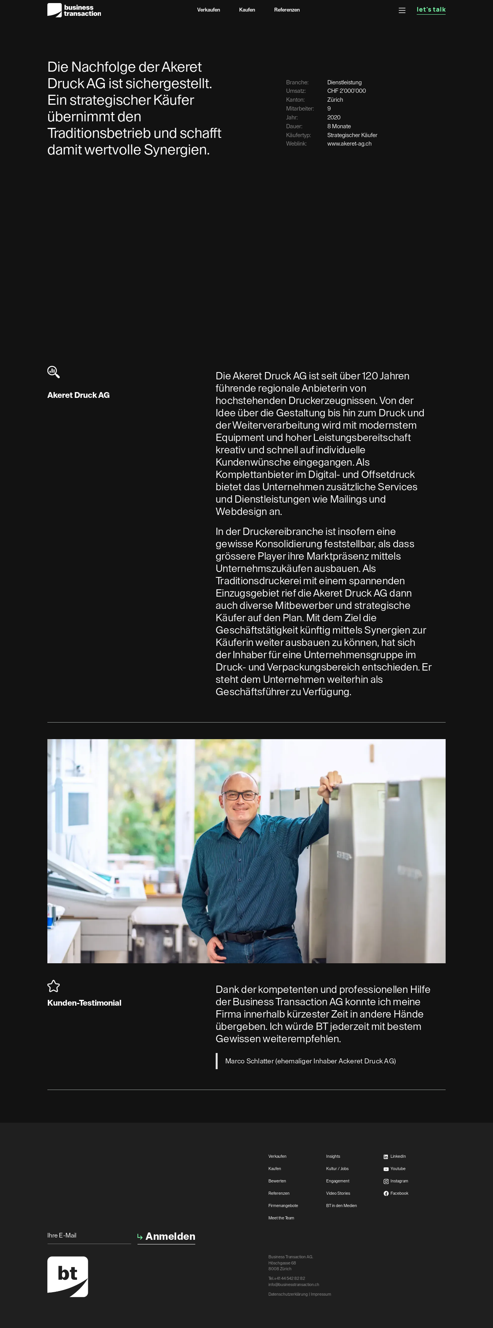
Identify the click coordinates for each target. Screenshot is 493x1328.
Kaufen (247, 9)
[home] (74, 10)
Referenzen (287, 9)
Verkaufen (208, 9)
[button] (402, 10)
